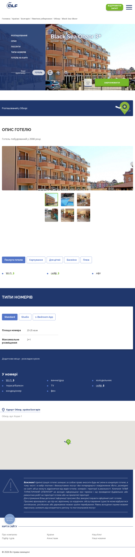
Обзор (63, 41)
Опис (14, 41)
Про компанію (9, 534)
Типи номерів (18, 52)
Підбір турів (8, 538)
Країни (50, 534)
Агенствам (52, 538)
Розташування (19, 35)
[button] (51, 199)
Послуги (15, 47)
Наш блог (97, 534)
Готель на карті (19, 58)
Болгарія (55, 41)
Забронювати (112, 82)
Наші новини (99, 538)
